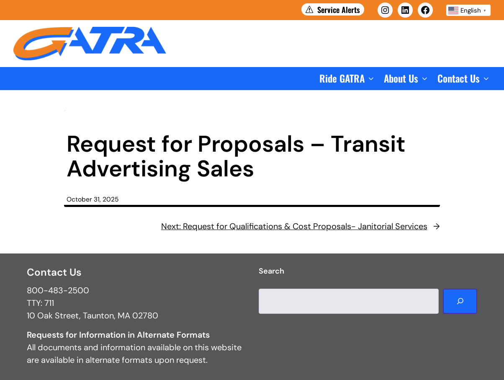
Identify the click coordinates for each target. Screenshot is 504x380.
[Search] (460, 301)
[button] (347, 78)
